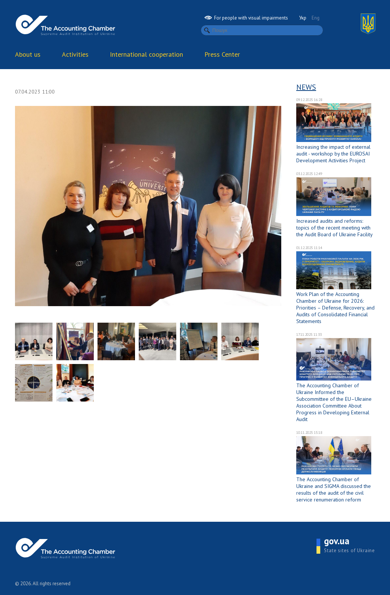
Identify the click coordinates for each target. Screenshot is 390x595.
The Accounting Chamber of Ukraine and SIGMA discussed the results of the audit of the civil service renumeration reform (333, 489)
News (306, 87)
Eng (316, 18)
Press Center (222, 54)
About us (27, 54)
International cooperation (146, 54)
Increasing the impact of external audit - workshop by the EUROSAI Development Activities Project (333, 153)
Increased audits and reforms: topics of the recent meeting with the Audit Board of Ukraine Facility (334, 227)
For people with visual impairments (246, 18)
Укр (302, 18)
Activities (75, 54)
